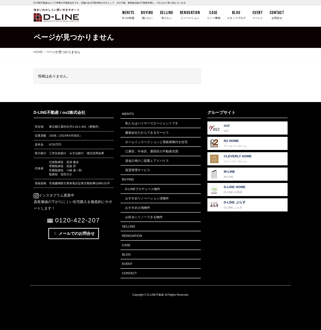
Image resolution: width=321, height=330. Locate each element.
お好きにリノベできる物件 (144, 217)
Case (126, 245)
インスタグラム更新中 (54, 195)
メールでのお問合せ (74, 233)
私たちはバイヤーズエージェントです (151, 123)
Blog (126, 254)
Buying (128, 179)
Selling (128, 226)
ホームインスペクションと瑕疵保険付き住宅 (156, 142)
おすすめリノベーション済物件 (147, 198)
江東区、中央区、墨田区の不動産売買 (151, 151)
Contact (129, 273)
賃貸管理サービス (137, 170)
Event (127, 264)
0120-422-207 (73, 220)
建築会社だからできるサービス (147, 132)
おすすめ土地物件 (137, 207)
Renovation (132, 236)
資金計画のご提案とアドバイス (147, 160)
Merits (128, 114)
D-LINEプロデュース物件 (142, 189)
